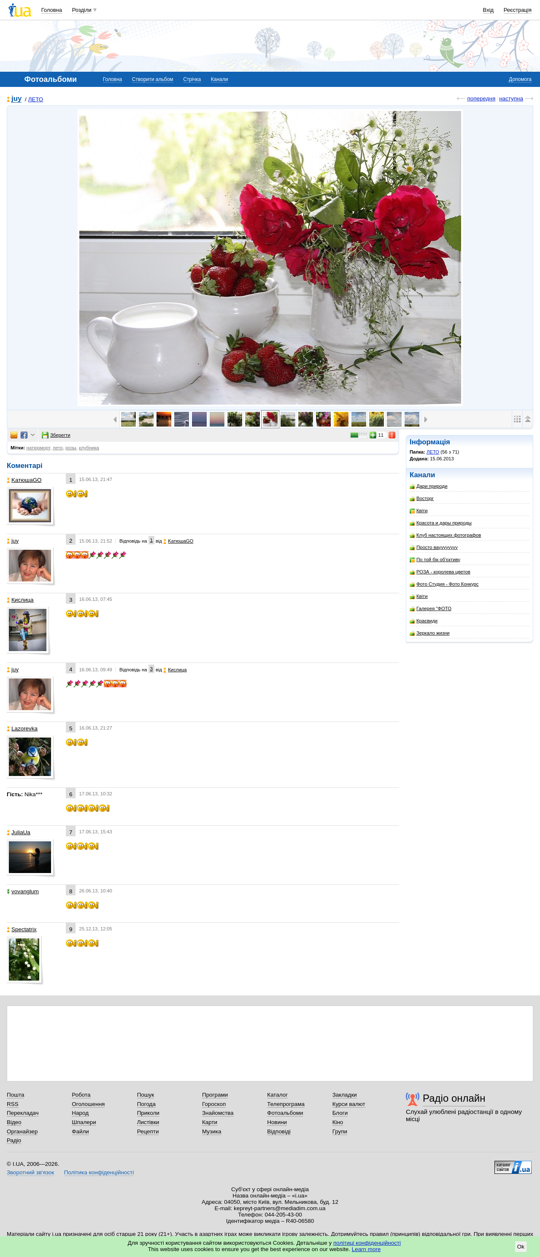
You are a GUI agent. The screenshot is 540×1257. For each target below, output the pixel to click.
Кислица (20, 600)
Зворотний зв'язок (30, 1172)
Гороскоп (214, 1104)
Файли (80, 1131)
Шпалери (84, 1122)
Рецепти (148, 1131)
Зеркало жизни (430, 633)
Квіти (419, 511)
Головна (51, 10)
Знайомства (218, 1113)
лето (58, 447)
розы (70, 447)
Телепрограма (286, 1104)
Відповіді (279, 1131)
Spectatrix (22, 929)
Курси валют (348, 1104)
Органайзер (22, 1131)
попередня (481, 98)
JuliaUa (18, 832)
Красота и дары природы (441, 523)
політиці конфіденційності (367, 1243)
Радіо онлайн (454, 1098)
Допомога (520, 79)
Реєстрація (518, 10)
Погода (146, 1104)
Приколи (148, 1113)
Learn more (366, 1249)
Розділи (82, 10)
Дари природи (429, 486)
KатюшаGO (24, 480)
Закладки (344, 1095)
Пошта (15, 1095)
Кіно (337, 1122)
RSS (13, 1104)
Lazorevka (22, 728)
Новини (277, 1122)
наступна (511, 98)
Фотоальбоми (285, 1113)
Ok (520, 1246)
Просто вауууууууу (434, 547)
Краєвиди (423, 621)
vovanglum (23, 891)
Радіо (14, 1140)
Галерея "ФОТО (430, 608)
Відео (14, 1122)
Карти (209, 1122)
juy (16, 99)
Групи (339, 1131)
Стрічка (192, 79)
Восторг (422, 498)
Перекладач (22, 1113)
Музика (211, 1131)
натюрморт (38, 447)
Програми (215, 1095)
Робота (81, 1095)
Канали (219, 79)
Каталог (277, 1095)
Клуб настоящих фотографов (445, 535)
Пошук (145, 1095)
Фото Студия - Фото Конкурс (444, 584)
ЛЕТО (35, 99)
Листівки (148, 1122)
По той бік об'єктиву (435, 559)
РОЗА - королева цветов (440, 572)
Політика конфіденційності (99, 1172)
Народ (80, 1113)
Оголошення (88, 1104)
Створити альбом (152, 79)
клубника (89, 447)
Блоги (340, 1113)
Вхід (488, 10)
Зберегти (56, 435)
